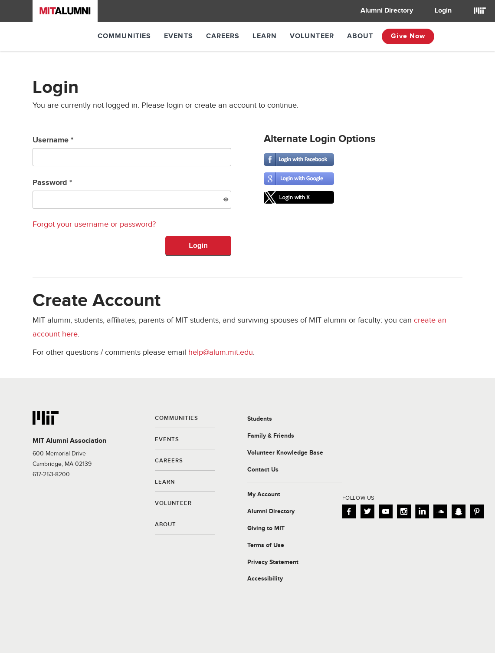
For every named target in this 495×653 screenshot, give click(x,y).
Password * (132, 193)
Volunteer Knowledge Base (285, 452)
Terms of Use (265, 545)
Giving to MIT (266, 528)
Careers (223, 36)
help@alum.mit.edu (220, 352)
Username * (132, 150)
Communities (124, 36)
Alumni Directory (387, 11)
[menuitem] (387, 11)
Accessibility (265, 578)
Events (178, 36)
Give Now (408, 36)
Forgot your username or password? (94, 224)
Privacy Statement (272, 562)
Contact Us (263, 469)
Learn (264, 36)
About (360, 36)
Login (443, 11)
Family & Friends (270, 435)
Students (259, 419)
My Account (263, 494)
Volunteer (312, 36)
